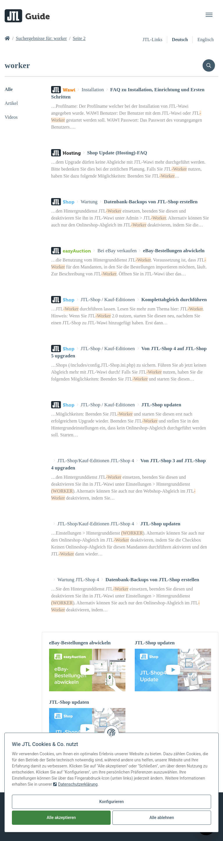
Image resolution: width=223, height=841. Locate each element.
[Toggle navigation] (209, 15)
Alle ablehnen (162, 817)
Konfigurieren (111, 801)
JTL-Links (152, 39)
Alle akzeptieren (61, 817)
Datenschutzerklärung (75, 784)
